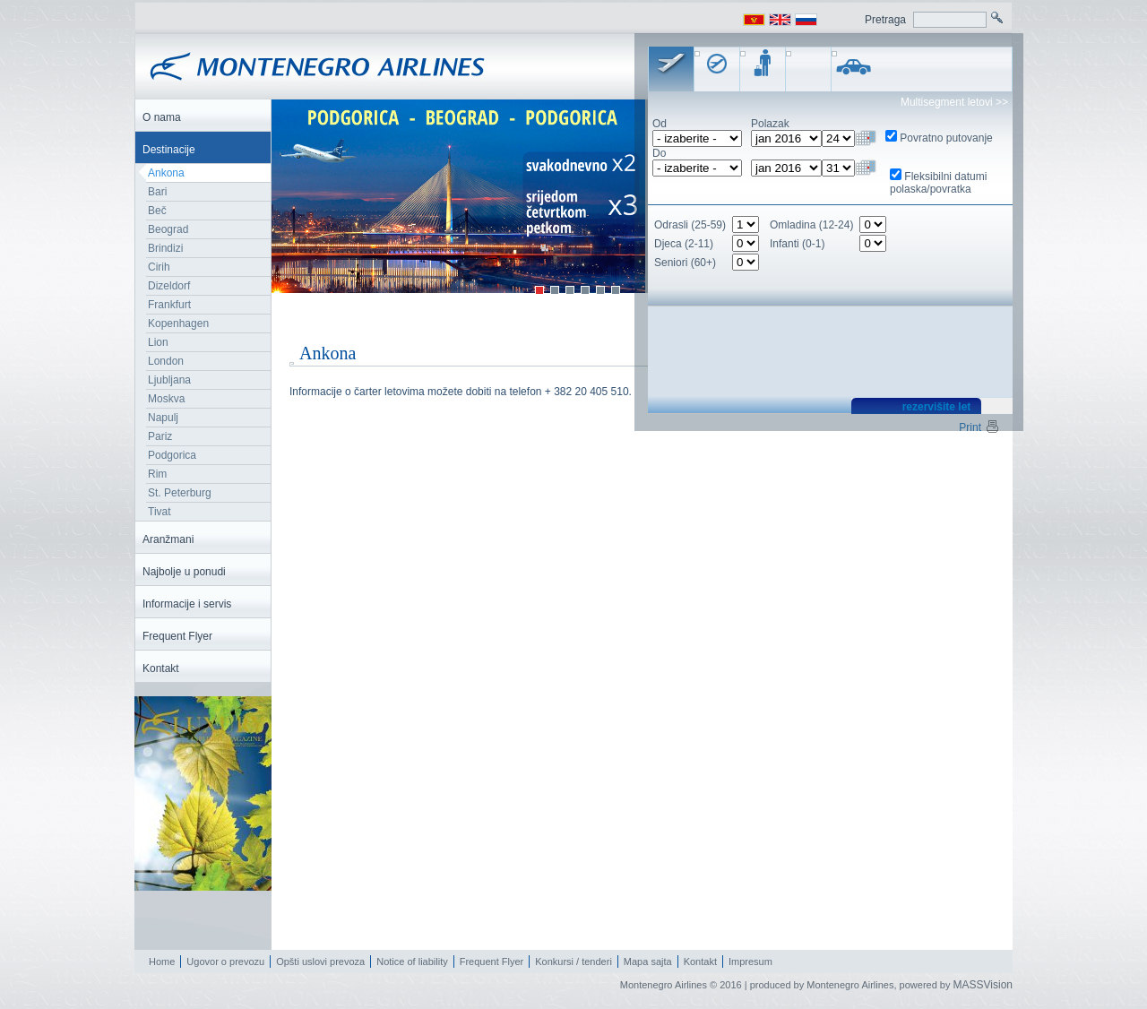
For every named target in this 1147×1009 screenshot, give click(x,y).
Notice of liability (411, 961)
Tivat (159, 511)
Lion (158, 342)
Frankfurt (169, 304)
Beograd (168, 229)
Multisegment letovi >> (954, 102)
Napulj (163, 417)
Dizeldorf (169, 286)
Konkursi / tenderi (573, 961)
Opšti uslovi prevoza (320, 961)
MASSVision (983, 985)
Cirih (159, 267)
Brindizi (165, 248)
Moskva (166, 398)
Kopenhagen (178, 323)
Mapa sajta (648, 961)
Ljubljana (169, 380)
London (166, 361)
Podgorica (172, 455)
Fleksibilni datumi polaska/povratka (938, 182)
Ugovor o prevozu (225, 961)
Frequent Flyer (492, 961)
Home (162, 961)
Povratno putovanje (946, 138)
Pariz (160, 436)
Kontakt (700, 961)
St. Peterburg (179, 493)
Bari (157, 191)
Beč (157, 210)
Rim (157, 474)
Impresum (750, 961)
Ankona (166, 173)
